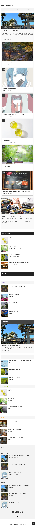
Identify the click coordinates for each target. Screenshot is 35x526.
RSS (17, 517)
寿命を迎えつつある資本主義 (9, 88)
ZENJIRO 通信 (7, 5)
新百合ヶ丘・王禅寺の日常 (14, 294)
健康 (15, 142)
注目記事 (28, 9)
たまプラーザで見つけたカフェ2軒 (15, 437)
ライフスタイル (11, 142)
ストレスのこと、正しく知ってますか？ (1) (11, 216)
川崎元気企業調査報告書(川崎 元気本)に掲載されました (21, 360)
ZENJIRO (15, 256)
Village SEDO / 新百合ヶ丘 (14, 421)
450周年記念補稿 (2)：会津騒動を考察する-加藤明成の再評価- (16, 191)
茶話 (18, 256)
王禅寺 (9, 64)
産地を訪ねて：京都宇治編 (14, 377)
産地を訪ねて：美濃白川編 (14, 254)
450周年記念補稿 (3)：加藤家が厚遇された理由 (12, 30)
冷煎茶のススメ (6, 140)
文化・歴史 (9, 39)
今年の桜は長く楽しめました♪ (15, 302)
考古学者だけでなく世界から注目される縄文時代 (13, 114)
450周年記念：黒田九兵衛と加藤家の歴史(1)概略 (19, 262)
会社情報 (2, 447)
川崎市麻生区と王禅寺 (14, 311)
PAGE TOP (33, 523)
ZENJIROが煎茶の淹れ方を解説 (15, 406)
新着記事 (6, 9)
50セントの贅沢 (6, 166)
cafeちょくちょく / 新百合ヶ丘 (14, 429)
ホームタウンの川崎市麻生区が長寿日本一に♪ (13, 63)
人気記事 (17, 9)
